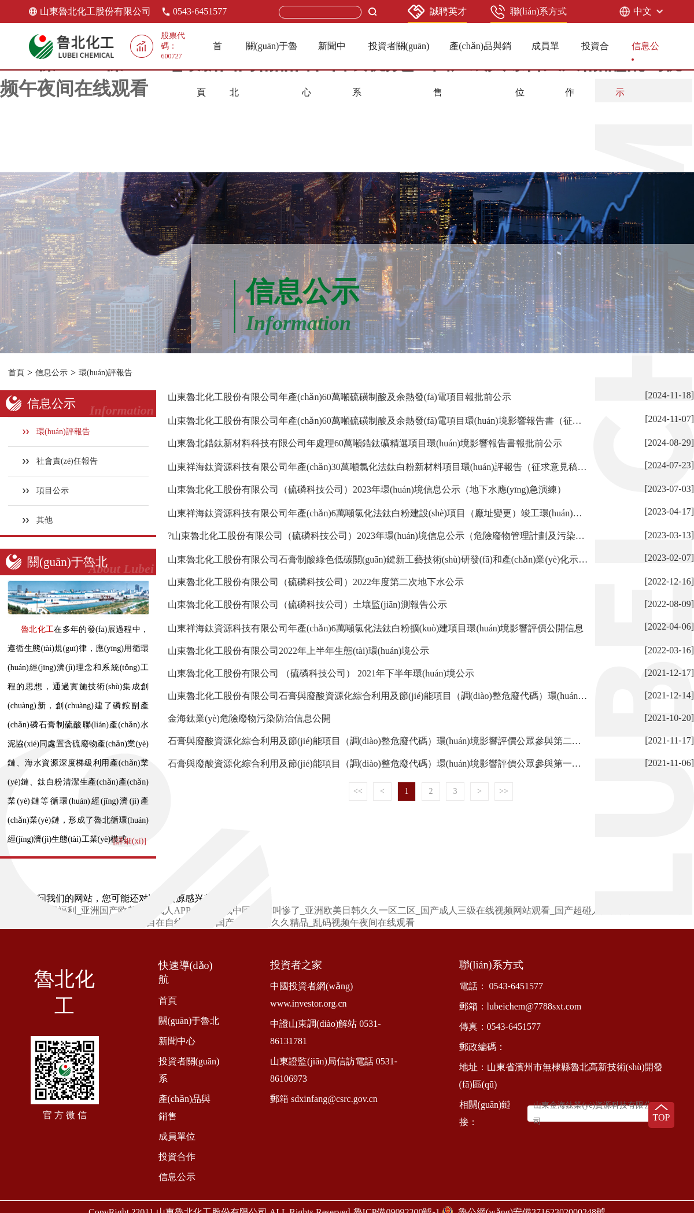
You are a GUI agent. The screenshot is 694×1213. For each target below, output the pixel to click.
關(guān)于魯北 (189, 1021)
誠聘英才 (437, 12)
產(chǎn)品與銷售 (184, 1107)
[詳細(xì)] (129, 841)
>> (503, 791)
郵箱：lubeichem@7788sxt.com (520, 1006)
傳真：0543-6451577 (500, 1026)
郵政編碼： (482, 1047)
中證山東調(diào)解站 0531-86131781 (325, 1032)
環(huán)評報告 (105, 372)
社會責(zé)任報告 (60, 461)
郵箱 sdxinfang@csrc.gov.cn (324, 1099)
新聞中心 (176, 1041)
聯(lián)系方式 (528, 12)
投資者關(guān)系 (189, 1069)
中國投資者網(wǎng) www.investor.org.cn (311, 994)
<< (358, 791)
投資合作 (176, 1157)
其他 (38, 520)
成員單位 (176, 1136)
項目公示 (46, 490)
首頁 (16, 372)
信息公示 (51, 372)
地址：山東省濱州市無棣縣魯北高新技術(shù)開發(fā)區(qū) (561, 1075)
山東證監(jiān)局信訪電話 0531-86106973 (333, 1069)
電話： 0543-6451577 (501, 986)
